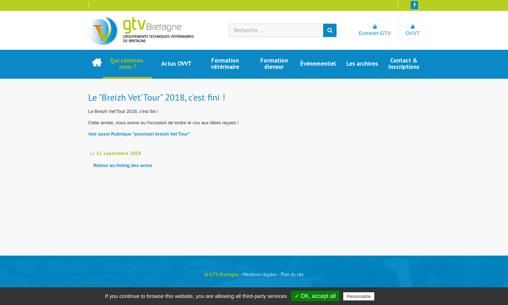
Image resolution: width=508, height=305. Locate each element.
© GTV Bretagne (221, 274)
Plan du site (292, 274)
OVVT (412, 30)
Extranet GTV (375, 30)
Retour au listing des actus (122, 165)
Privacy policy (393, 296)
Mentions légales (260, 274)
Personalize (359, 296)
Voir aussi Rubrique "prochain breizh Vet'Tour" (139, 134)
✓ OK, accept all (315, 296)
